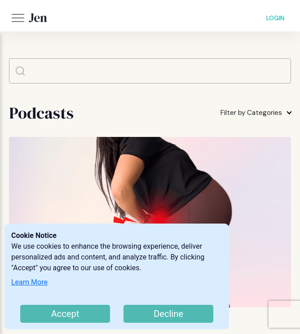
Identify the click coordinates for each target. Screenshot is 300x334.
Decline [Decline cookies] (168, 313)
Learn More (29, 282)
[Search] (150, 71)
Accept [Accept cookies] (65, 313)
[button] (18, 18)
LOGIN (275, 18)
